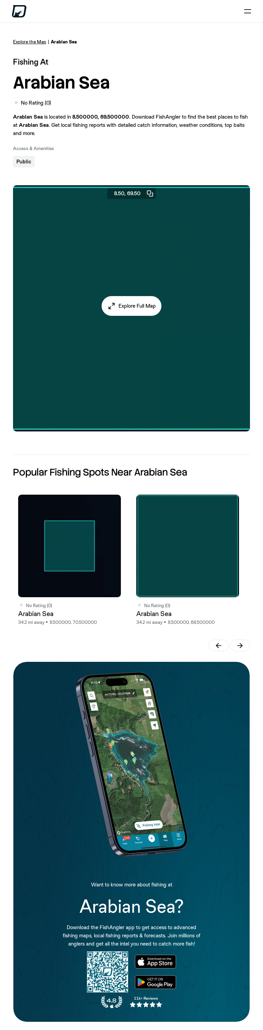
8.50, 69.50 (134, 193)
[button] (132, 306)
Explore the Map (29, 42)
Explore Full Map (137, 305)
